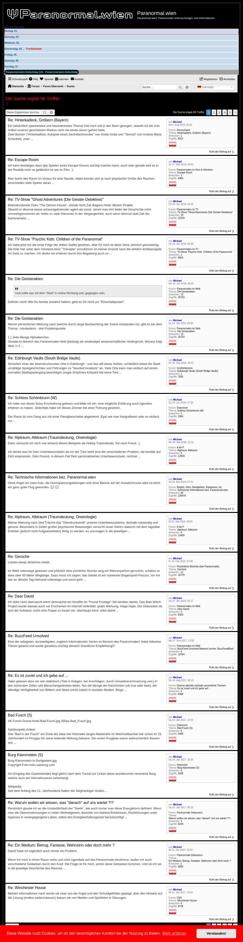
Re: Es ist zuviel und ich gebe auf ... (38, 676)
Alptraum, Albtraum (187, 450)
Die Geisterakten (186, 291)
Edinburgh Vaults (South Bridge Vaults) (197, 371)
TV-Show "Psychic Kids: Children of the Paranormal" (204, 252)
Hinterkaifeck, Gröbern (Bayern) (194, 133)
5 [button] (230, 112)
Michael (177, 122)
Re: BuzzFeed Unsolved (28, 636)
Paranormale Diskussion (189, 812)
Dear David (183, 609)
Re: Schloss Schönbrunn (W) (32, 398)
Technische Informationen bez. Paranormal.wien (202, 490)
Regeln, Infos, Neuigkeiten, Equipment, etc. (199, 487)
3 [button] (219, 112)
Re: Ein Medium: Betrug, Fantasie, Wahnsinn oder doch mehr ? (61, 845)
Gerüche (181, 569)
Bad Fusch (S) (184, 728)
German (205, 87)
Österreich (182, 407)
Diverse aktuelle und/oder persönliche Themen (201, 685)
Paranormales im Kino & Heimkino (195, 169)
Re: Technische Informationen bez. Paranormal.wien (52, 477)
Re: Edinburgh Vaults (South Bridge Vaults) (44, 358)
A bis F (180, 447)
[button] (235, 112)
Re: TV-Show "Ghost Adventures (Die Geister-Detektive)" (56, 199)
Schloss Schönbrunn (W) (190, 410)
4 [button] (224, 112)
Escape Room (184, 172)
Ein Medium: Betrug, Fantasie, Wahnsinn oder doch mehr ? (200, 861)
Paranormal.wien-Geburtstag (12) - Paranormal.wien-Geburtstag (42, 72)
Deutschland (183, 130)
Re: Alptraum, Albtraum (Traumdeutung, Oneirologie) (52, 437)
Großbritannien (185, 368)
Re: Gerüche (18, 557)
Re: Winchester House (27, 888)
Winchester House (187, 900)
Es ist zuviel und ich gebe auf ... (194, 688)
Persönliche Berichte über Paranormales (198, 566)
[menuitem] (33, 79)
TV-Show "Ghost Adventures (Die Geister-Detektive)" (205, 212)
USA (179, 897)
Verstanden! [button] (216, 933)
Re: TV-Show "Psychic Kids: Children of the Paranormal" (55, 239)
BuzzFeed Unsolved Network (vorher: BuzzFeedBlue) (205, 648)
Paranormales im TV (187, 209)
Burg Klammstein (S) (188, 767)
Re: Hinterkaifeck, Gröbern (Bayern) (38, 120)
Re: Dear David (21, 596)
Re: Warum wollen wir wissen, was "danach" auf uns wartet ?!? (61, 803)
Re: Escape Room (23, 160)
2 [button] (214, 112)
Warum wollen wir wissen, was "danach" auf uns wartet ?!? (199, 818)
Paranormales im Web (188, 288)
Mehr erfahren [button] (174, 933)
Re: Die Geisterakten (25, 279)
